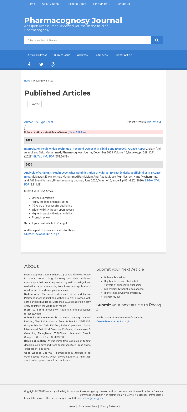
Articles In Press (37, 55)
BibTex (151, 122)
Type (42, 122)
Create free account (37, 234)
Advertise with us (87, 406)
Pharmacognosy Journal (73, 20)
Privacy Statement (110, 406)
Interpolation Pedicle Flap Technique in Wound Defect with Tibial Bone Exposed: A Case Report (85, 148)
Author (28, 122)
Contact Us (123, 3)
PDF (51, 156)
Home (31, 3)
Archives (82, 55)
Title (36, 122)
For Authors (100, 3)
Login (56, 234)
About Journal (50, 3)
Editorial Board (77, 3)
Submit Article (123, 55)
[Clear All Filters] (77, 132)
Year (50, 122)
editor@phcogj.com (93, 398)
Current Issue (62, 55)
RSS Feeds (101, 55)
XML (159, 122)
